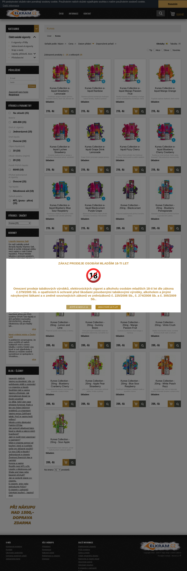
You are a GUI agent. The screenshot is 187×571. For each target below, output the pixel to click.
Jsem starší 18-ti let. (108, 307)
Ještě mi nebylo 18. (79, 307)
